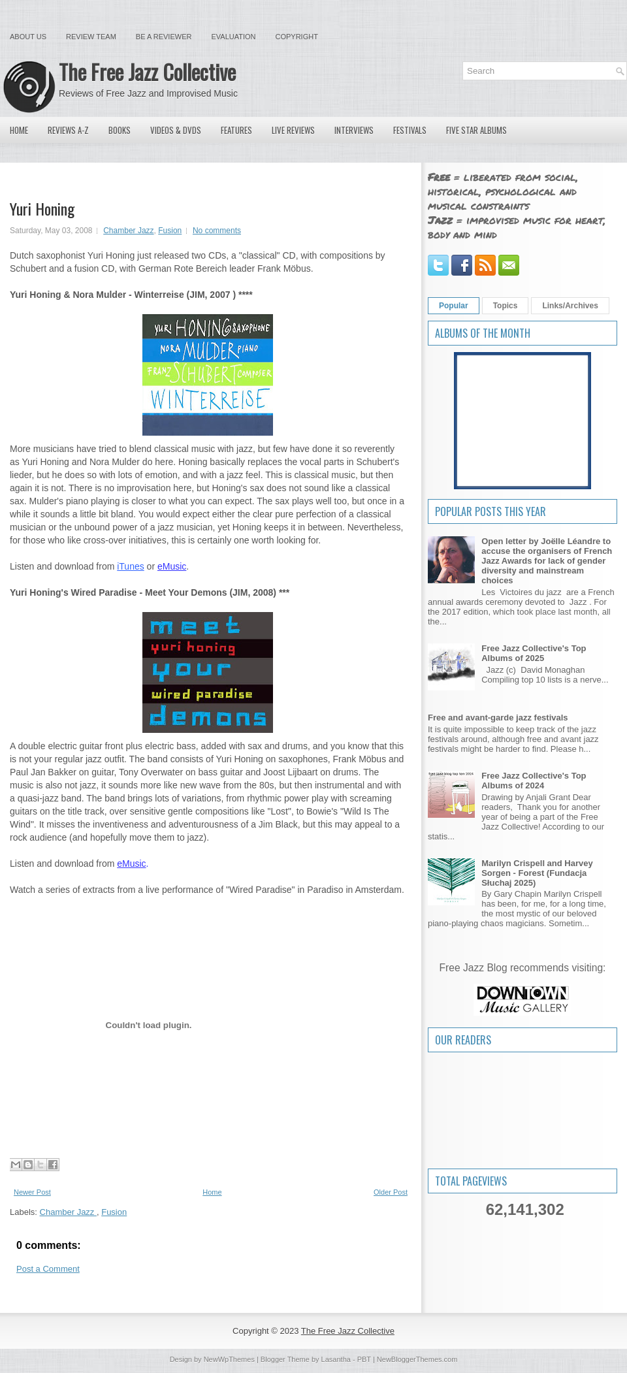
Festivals (409, 130)
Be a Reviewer (164, 36)
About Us (28, 36)
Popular (453, 305)
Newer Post (32, 1192)
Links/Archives (570, 305)
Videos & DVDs (175, 130)
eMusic (171, 566)
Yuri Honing (42, 208)
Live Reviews (293, 130)
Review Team (91, 36)
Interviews (354, 130)
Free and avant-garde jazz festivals (498, 717)
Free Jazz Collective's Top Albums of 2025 (533, 653)
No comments (217, 230)
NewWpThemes (229, 1359)
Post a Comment (48, 1269)
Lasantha (336, 1359)
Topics (505, 305)
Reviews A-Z (68, 130)
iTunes (130, 566)
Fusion (170, 230)
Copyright (297, 36)
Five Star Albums (476, 130)
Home (19, 130)
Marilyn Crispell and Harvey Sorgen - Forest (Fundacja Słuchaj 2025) (537, 873)
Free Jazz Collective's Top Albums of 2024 (533, 780)
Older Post (391, 1192)
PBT (364, 1359)
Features (236, 130)
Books (119, 130)
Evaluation (233, 36)
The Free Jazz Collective (147, 71)
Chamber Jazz (128, 230)
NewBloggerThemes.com (417, 1359)
